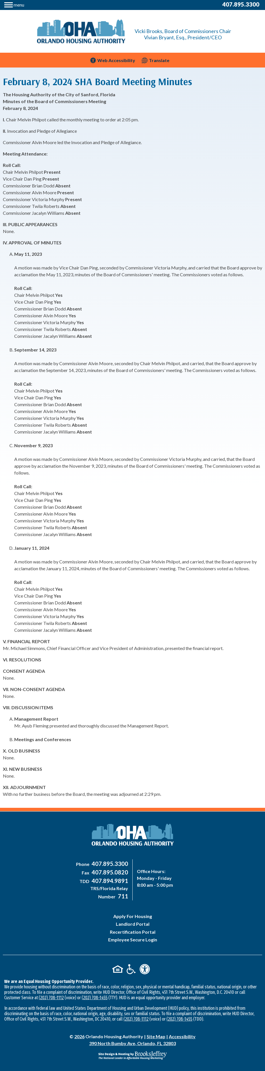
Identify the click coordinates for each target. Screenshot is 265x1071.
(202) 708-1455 (95, 997)
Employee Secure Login (132, 939)
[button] (14, 4)
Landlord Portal (132, 924)
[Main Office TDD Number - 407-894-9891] (109, 881)
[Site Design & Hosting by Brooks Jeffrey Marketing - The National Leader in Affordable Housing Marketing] (132, 1055)
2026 (79, 1036)
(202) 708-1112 (51, 997)
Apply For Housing (132, 916)
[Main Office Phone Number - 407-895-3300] (109, 864)
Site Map (156, 1036)
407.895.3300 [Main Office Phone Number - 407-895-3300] (240, 4)
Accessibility (182, 1036)
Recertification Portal (132, 932)
